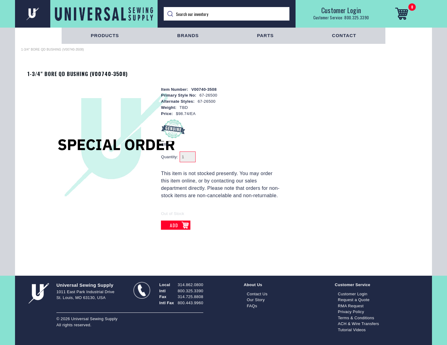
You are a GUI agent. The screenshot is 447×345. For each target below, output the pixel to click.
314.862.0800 (190, 284)
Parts (265, 35)
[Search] (226, 14)
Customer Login (341, 10)
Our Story (256, 299)
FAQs (252, 306)
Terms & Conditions (356, 318)
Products (105, 35)
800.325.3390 (356, 17)
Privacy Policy (351, 311)
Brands (188, 35)
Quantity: (169, 157)
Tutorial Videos (352, 330)
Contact (344, 35)
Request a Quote (353, 299)
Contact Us (257, 294)
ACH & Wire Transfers (358, 323)
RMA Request (351, 306)
